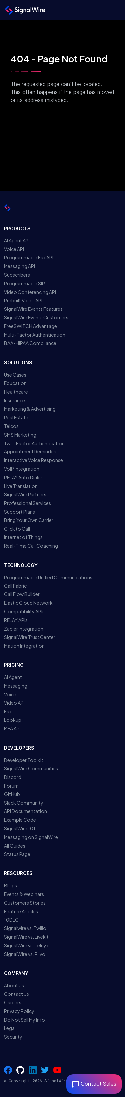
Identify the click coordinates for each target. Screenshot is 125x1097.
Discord (12, 777)
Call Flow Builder (22, 594)
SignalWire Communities (31, 768)
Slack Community (23, 803)
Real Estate (16, 417)
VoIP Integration (21, 469)
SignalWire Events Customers (36, 317)
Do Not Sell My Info (24, 1020)
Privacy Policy (19, 1011)
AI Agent (13, 677)
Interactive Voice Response (33, 460)
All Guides (14, 846)
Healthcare (16, 392)
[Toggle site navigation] (118, 10)
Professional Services (27, 503)
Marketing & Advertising (30, 409)
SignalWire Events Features (33, 309)
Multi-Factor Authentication (34, 335)
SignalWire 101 (19, 828)
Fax (8, 711)
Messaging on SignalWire (31, 837)
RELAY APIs (16, 620)
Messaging (15, 686)
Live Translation (21, 486)
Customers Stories (25, 903)
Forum (11, 785)
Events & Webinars (24, 894)
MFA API (12, 728)
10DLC (11, 920)
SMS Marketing (20, 435)
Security (13, 1037)
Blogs (10, 885)
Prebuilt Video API (23, 300)
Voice (10, 694)
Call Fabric (15, 586)
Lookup (12, 720)
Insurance (14, 400)
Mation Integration (24, 646)
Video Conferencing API (30, 292)
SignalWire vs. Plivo (24, 954)
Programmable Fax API (28, 257)
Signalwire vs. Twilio (25, 928)
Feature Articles (21, 911)
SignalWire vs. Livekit (26, 937)
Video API (14, 703)
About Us (14, 985)
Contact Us (16, 994)
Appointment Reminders (31, 451)
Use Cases (15, 374)
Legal (10, 1028)
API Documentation (25, 811)
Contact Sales (94, 1083)
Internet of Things (23, 537)
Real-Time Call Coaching (31, 546)
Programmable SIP (24, 283)
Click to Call (17, 529)
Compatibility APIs (24, 611)
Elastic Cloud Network (28, 603)
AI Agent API (17, 240)
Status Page (17, 854)
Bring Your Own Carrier (28, 520)
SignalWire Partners (25, 494)
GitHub (12, 794)
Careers (12, 1002)
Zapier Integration (23, 629)
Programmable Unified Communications (48, 577)
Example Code (20, 820)
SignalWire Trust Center (29, 637)
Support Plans (19, 511)
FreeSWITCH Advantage (30, 326)
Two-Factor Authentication (34, 443)
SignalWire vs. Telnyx (26, 945)
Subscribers (17, 275)
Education (15, 383)
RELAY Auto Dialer (23, 477)
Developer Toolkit (23, 760)
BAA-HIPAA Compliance (30, 343)
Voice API (14, 249)
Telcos (11, 426)
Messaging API (19, 266)
